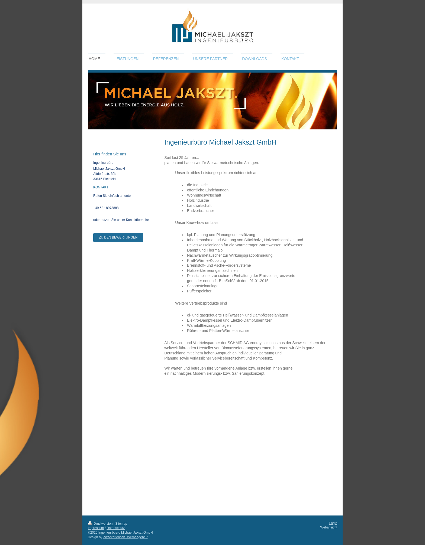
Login (333, 523)
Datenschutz (116, 528)
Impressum (96, 528)
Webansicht (328, 527)
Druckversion (101, 524)
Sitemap (121, 524)
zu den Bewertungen (118, 237)
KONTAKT (100, 187)
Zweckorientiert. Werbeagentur (125, 537)
